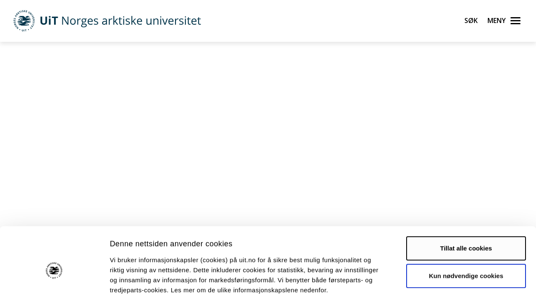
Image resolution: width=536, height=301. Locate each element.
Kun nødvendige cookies (466, 236)
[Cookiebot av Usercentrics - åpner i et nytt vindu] (54, 284)
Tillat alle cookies (466, 209)
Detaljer (446, 284)
